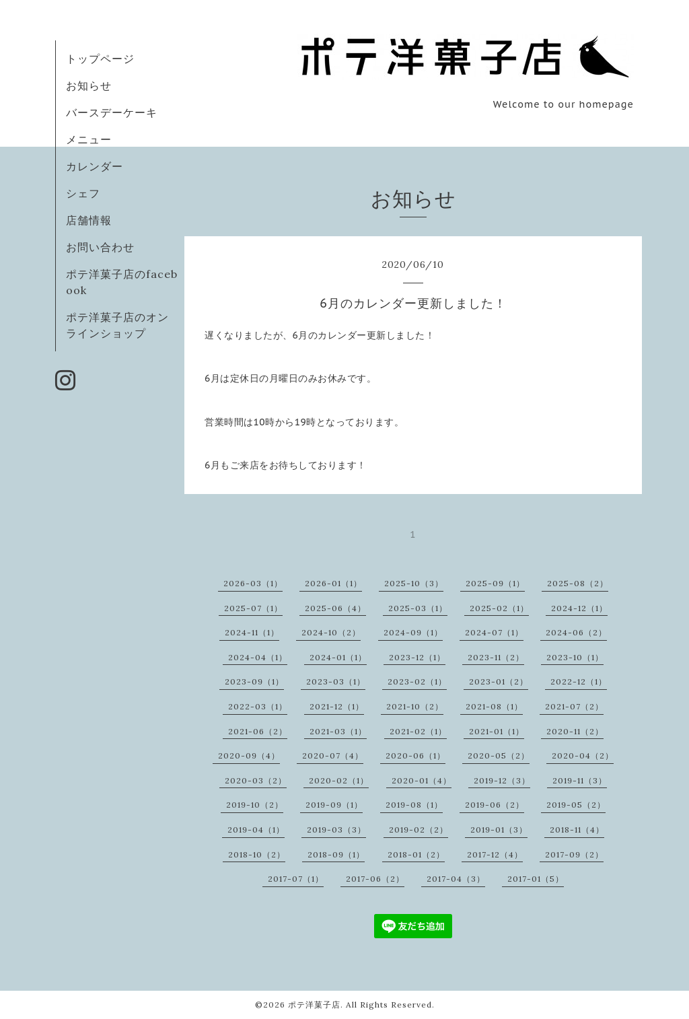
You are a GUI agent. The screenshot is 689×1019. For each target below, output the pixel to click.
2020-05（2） (499, 755)
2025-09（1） (495, 583)
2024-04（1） (257, 657)
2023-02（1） (417, 681)
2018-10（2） (256, 854)
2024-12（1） (579, 608)
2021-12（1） (337, 706)
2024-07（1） (494, 632)
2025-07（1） (253, 608)
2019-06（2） (494, 805)
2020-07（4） (332, 755)
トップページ (100, 58)
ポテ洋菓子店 (314, 1004)
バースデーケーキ (111, 112)
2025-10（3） (413, 583)
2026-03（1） (253, 583)
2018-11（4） (577, 829)
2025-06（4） (335, 608)
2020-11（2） (575, 731)
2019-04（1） (256, 829)
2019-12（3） (502, 780)
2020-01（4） (421, 780)
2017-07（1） (296, 879)
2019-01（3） (499, 829)
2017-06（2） (375, 879)
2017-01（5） (535, 879)
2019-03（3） (336, 829)
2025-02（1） (499, 608)
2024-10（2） (331, 632)
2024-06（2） (576, 632)
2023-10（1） (575, 657)
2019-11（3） (579, 780)
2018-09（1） (336, 854)
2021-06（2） (257, 731)
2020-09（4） (249, 755)
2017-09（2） (574, 854)
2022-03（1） (257, 706)
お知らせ (89, 85)
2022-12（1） (578, 681)
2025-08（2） (577, 583)
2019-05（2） (576, 805)
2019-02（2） (418, 829)
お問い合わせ (100, 247)
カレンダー (94, 166)
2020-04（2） (583, 755)
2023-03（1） (335, 681)
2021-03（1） (338, 731)
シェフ (83, 193)
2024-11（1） (252, 632)
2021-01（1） (496, 731)
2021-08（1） (494, 706)
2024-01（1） (338, 657)
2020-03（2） (256, 780)
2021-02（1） (418, 731)
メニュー (89, 139)
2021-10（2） (414, 706)
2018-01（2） (416, 854)
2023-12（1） (417, 657)
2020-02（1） (339, 780)
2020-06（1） (415, 755)
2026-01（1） (333, 583)
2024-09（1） (413, 632)
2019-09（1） (334, 805)
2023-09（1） (254, 681)
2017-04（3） (456, 879)
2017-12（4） (495, 854)
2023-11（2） (496, 657)
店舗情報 (89, 220)
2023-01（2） (498, 681)
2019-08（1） (414, 805)
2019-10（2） (254, 805)
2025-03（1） (417, 608)
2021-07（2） (574, 706)
